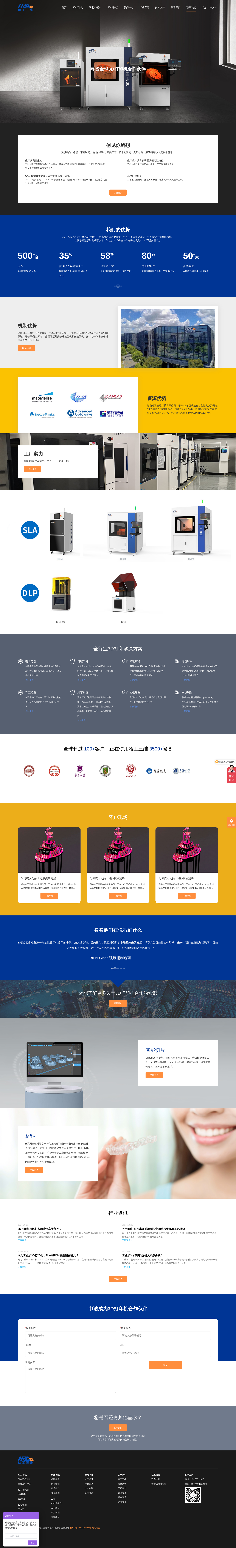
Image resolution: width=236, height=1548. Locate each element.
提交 (165, 1365)
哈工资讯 (89, 1479)
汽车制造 (55, 1484)
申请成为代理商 (158, 1484)
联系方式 (125, 1328)
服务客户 (122, 1497)
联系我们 (191, 7)
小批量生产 (56, 1503)
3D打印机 (78, 7)
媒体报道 (89, 1493)
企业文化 (122, 1502)
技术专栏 (89, 1488)
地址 (122, 1345)
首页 (64, 7)
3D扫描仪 (113, 7)
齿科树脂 (22, 1494)
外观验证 (55, 1517)
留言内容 (30, 1362)
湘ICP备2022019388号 (80, 1527)
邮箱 (28, 1345)
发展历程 (122, 1484)
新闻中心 (129, 7)
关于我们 (175, 7)
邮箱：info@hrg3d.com (196, 1484)
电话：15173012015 (194, 1479)
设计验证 (55, 1508)
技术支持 (160, 7)
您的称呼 (30, 1328)
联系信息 (155, 1479)
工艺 (53, 1499)
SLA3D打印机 (24, 1479)
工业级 (21, 1509)
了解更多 (118, 192)
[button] (115, 286)
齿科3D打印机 (24, 1484)
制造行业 (55, 1475)
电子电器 (55, 1488)
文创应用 (55, 1493)
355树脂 (21, 1499)
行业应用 (144, 7)
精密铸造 (55, 1479)
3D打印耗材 (95, 7)
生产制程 (55, 1512)
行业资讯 (89, 1484)
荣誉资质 (122, 1493)
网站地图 (96, 1527)
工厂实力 (122, 1488)
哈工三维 (122, 1479)
